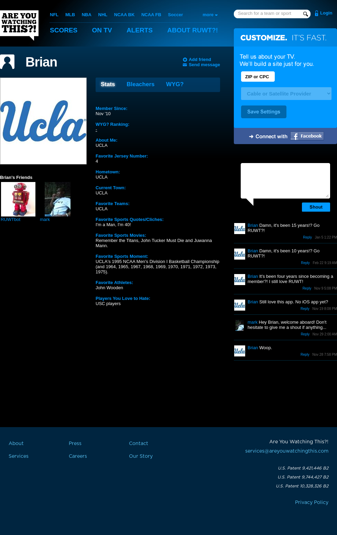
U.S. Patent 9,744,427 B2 (303, 477)
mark (45, 219)
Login (326, 13)
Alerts (140, 30)
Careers (78, 456)
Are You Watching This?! (19, 25)
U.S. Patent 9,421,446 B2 (303, 468)
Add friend (200, 59)
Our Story (141, 456)
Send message (204, 64)
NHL (103, 14)
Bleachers (140, 84)
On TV (102, 30)
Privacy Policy (311, 502)
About (192, 30)
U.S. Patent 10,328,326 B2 (302, 486)
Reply (307, 237)
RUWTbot (10, 219)
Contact (138, 443)
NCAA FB (151, 14)
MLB (70, 14)
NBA (86, 14)
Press (75, 443)
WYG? (175, 84)
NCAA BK (124, 14)
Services (19, 456)
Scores (63, 30)
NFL (54, 14)
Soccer (175, 14)
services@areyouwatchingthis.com (286, 451)
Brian (41, 62)
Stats (108, 84)
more (208, 14)
